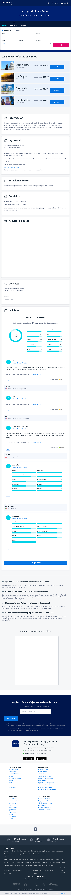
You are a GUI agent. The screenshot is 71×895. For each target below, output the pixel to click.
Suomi (35, 865)
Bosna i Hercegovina (15, 859)
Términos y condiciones (45, 803)
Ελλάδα (6, 862)
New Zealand (62, 871)
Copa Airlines (12, 812)
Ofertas (11, 780)
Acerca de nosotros (44, 798)
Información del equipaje (45, 787)
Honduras (7, 854)
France (62, 859)
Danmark (42, 859)
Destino (38, 33)
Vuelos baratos (13, 769)
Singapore (50, 870)
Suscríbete (11, 718)
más (57, 893)
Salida (3, 40)
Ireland (18, 862)
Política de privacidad (44, 807)
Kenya (10, 870)
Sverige (23, 865)
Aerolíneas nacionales (44, 776)
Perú (30, 854)
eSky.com (32, 879)
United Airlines (13, 798)
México (13, 854)
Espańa (57, 859)
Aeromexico (12, 803)
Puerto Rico (36, 854)
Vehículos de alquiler (15, 778)
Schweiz (40, 865)
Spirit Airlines (12, 810)
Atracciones (12, 787)
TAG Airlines (12, 816)
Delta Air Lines (13, 807)
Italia (22, 862)
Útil (8, 381)
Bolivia (13, 851)
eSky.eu (26, 879)
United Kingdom (49, 865)
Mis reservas (42, 805)
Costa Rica (37, 851)
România (17, 865)
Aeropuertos (42, 780)
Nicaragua (19, 854)
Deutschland (50, 859)
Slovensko (29, 865)
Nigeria (20, 870)
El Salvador (23, 851)
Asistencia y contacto (44, 810)
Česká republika (33, 859)
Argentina (7, 851)
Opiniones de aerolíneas (45, 778)
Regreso (21, 40)
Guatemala (59, 851)
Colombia (30, 851)
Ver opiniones (36, 563)
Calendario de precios (44, 785)
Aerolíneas (41, 774)
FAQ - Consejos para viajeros (47, 789)
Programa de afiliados (44, 801)
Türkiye (34, 873)
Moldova (37, 862)
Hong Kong (35, 870)
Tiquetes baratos (14, 774)
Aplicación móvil (43, 769)
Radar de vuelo (42, 771)
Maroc (15, 870)
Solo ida (18, 30)
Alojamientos (13, 771)
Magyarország (29, 862)
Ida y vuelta (7, 30)
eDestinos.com (41, 879)
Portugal (6, 865)
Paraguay (44, 854)
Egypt (5, 870)
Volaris (11, 814)
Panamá (25, 854)
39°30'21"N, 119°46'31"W (11, 168)
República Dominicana (48, 851)
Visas (10, 783)
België (5, 859)
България (25, 859)
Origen (3, 33)
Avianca (11, 805)
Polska (63, 862)
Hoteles (11, 776)
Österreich (56, 862)
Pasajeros (38, 40)
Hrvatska (12, 862)
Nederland (44, 862)
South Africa (7, 873)
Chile (17, 851)
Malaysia (43, 870)
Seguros (11, 785)
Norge (50, 862)
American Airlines (14, 801)
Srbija (11, 865)
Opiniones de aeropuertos (46, 783)
